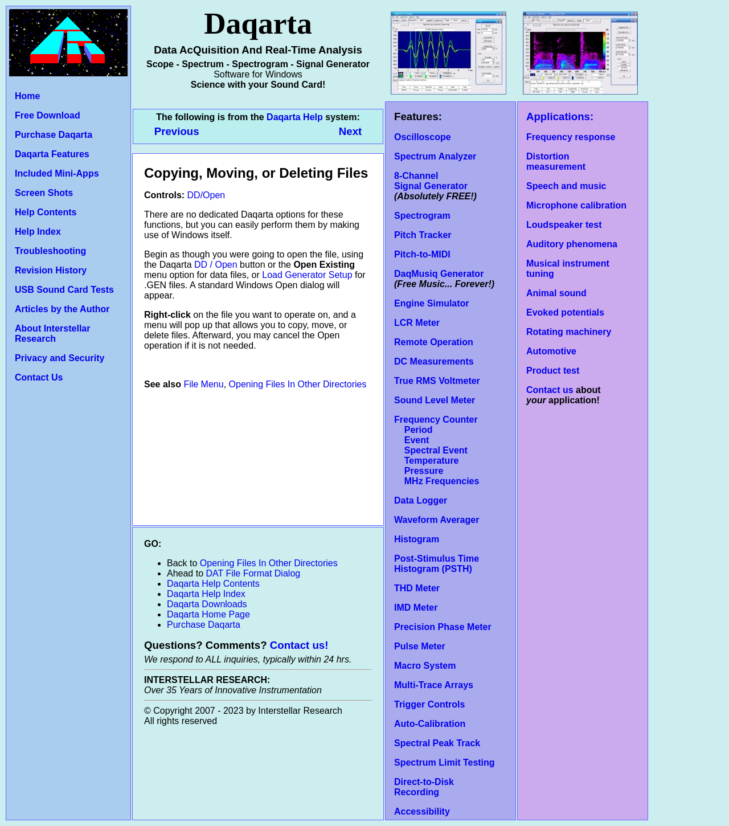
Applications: (559, 116)
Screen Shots (44, 193)
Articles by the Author (62, 309)
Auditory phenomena (571, 244)
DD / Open (215, 264)
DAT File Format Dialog (253, 573)
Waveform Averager (436, 520)
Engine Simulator (431, 303)
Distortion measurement (555, 161)
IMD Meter (415, 607)
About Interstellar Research (52, 334)
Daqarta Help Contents (213, 583)
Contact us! (299, 645)
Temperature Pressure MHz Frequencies (436, 471)
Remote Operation (433, 342)
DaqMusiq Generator (439, 274)
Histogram (416, 539)
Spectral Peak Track (437, 743)
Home (27, 96)
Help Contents (45, 212)
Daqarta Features (52, 154)
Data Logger (420, 500)
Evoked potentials (565, 312)
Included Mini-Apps (57, 173)
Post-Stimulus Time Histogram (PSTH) (436, 564)
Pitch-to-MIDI (422, 254)
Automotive (551, 351)
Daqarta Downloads (207, 604)
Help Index (38, 231)
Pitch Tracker (423, 235)
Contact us (550, 390)
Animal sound (556, 293)
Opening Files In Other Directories (298, 384)
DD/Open (206, 195)
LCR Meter (417, 323)
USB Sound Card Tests (64, 290)
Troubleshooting (50, 251)
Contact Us (39, 377)
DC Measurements (434, 361)
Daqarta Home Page (208, 614)
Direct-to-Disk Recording (424, 787)
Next (350, 131)
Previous (178, 131)
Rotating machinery (568, 332)
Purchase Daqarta (53, 135)
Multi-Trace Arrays (433, 685)
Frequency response (571, 137)
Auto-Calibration (429, 724)
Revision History (51, 270)
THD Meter (417, 588)
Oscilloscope (422, 137)
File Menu (203, 384)
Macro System (425, 665)
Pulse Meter (419, 646)
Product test (552, 370)
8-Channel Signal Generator (431, 181)
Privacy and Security (59, 358)
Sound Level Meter (434, 400)
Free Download (47, 115)
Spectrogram (422, 215)
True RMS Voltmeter (437, 381)
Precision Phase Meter (443, 627)
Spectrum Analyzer (435, 156)
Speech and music (566, 186)
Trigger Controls (429, 704)
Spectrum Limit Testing (444, 762)
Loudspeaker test (563, 225)
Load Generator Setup (307, 275)
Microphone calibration (576, 205)
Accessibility (422, 811)
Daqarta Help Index (206, 594)
